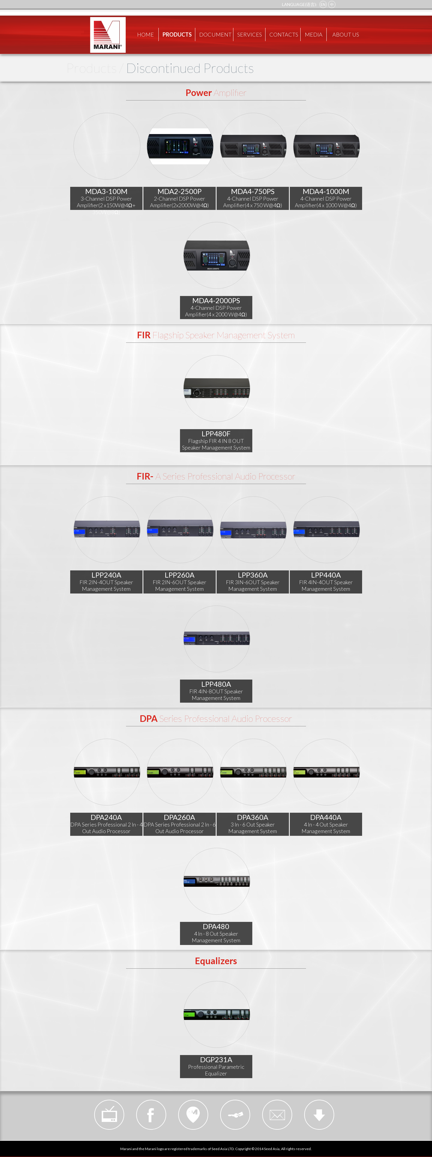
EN (323, 4)
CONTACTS (283, 34)
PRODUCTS (177, 34)
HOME (145, 34)
